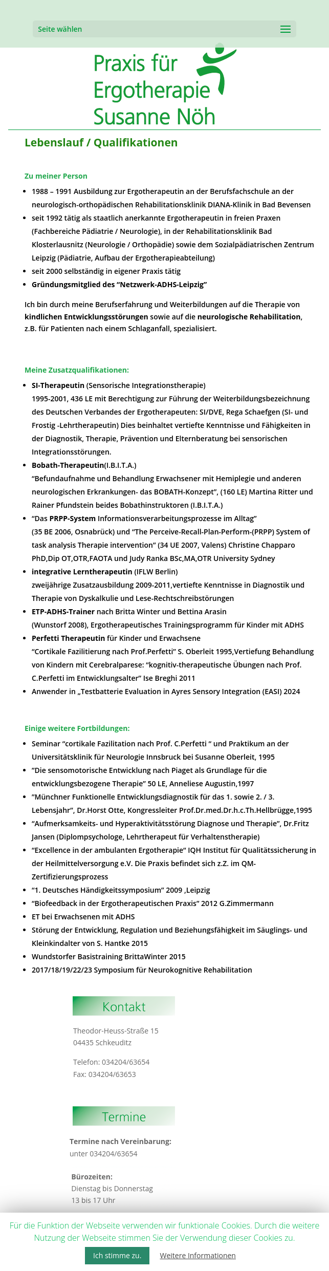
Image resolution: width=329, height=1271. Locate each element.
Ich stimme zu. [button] (117, 1255)
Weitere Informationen (197, 1255)
